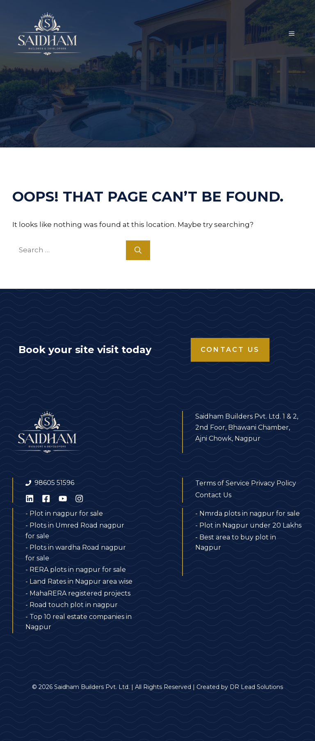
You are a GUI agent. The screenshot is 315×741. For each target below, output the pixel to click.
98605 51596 (54, 483)
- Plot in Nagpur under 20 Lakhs (248, 525)
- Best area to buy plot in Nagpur (235, 542)
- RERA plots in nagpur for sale (75, 569)
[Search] (138, 250)
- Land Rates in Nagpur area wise (78, 581)
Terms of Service (222, 483)
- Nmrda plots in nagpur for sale (247, 513)
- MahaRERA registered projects (77, 593)
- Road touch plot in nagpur (71, 605)
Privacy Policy (273, 483)
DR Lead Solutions (256, 687)
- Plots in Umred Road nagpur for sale (74, 530)
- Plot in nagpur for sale (64, 513)
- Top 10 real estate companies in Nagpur (78, 622)
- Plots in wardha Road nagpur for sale (75, 553)
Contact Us (230, 350)
